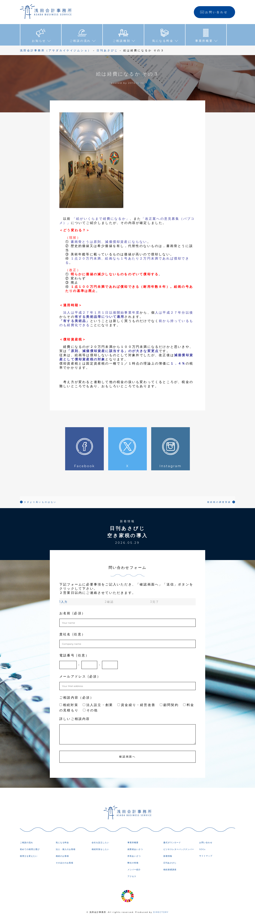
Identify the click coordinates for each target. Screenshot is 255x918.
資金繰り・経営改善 (136, 705)
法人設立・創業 (98, 705)
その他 (90, 710)
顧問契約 (169, 705)
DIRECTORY (161, 912)
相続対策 (68, 705)
